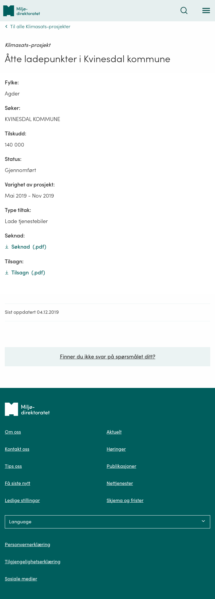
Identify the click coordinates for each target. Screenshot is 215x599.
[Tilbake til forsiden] (21, 10)
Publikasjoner (121, 466)
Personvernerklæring (27, 544)
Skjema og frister (125, 500)
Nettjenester (120, 483)
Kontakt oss (17, 449)
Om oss (13, 432)
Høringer (116, 449)
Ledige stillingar (22, 500)
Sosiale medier (21, 579)
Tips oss (13, 466)
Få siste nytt (17, 483)
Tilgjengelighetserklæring (32, 561)
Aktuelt (114, 432)
